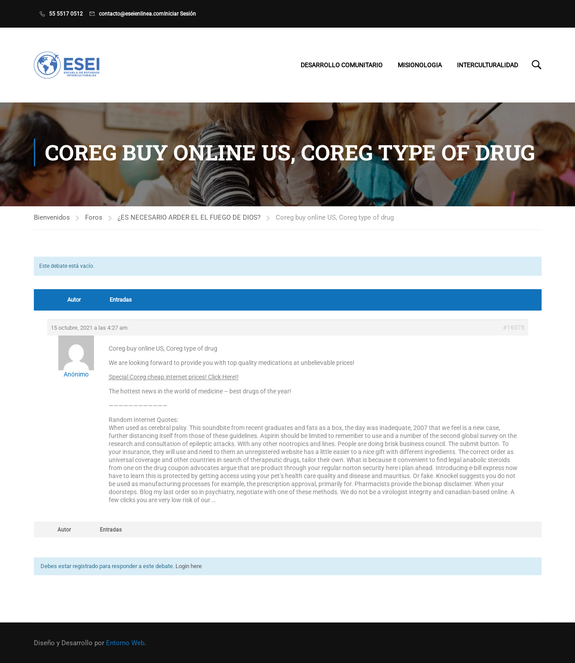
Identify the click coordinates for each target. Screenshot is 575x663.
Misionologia (420, 65)
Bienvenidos (52, 222)
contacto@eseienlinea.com (131, 14)
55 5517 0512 (66, 14)
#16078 (514, 332)
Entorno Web (125, 643)
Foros (93, 222)
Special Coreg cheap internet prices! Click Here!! (174, 381)
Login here (188, 571)
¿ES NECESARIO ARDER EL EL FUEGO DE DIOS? (189, 222)
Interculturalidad (487, 65)
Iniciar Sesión (180, 14)
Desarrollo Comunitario (342, 65)
